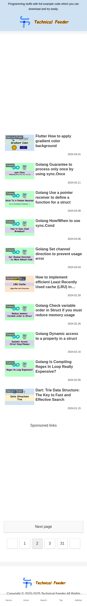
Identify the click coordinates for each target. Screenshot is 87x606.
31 (62, 543)
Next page (43, 527)
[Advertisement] (43, 84)
